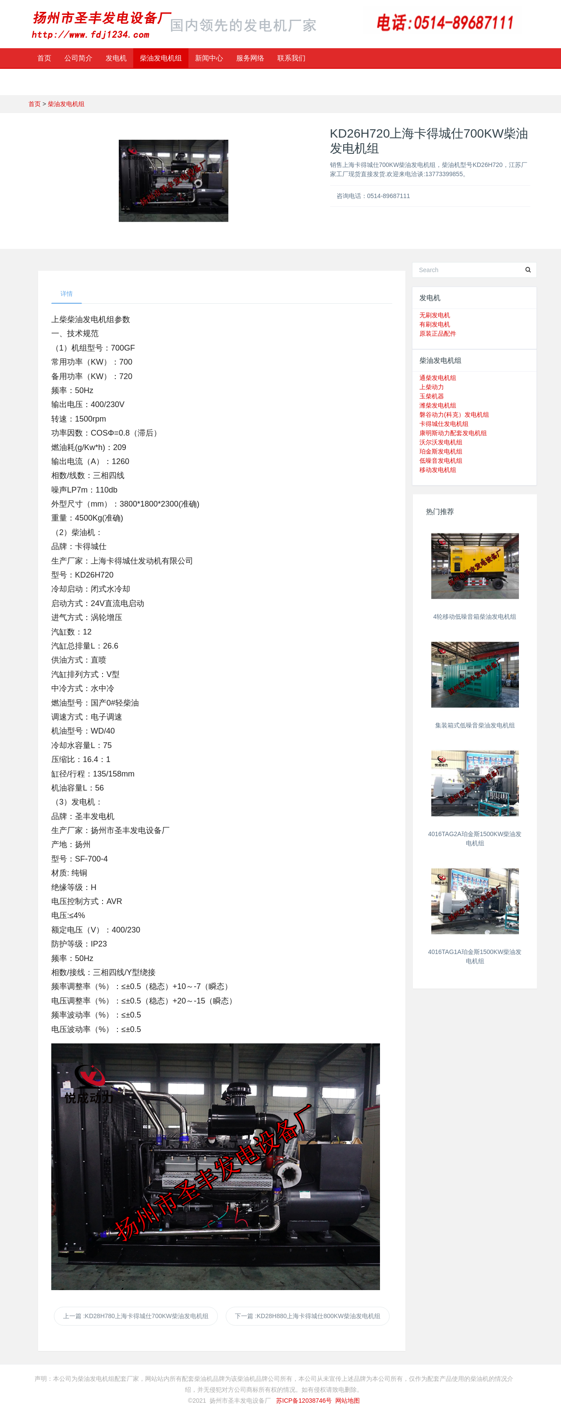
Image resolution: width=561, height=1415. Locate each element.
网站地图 (347, 1400)
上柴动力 (431, 386)
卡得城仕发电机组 (444, 423)
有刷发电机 (434, 324)
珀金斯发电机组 (440, 451)
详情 (66, 293)
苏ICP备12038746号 (304, 1400)
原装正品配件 (437, 333)
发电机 (116, 58)
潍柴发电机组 (437, 405)
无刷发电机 (434, 315)
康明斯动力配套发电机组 (453, 432)
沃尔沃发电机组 (440, 442)
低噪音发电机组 (440, 460)
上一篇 (136, 1315)
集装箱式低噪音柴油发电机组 (475, 725)
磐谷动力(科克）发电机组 (454, 414)
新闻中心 (209, 58)
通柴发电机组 (437, 377)
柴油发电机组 (161, 58)
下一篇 (307, 1315)
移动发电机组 (437, 469)
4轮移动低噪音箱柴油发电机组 (475, 616)
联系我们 (291, 58)
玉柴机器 (431, 396)
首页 (44, 58)
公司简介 (78, 58)
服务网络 (250, 58)
